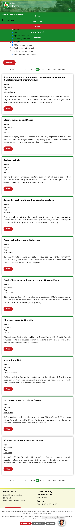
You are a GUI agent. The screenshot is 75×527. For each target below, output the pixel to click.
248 (40, 70)
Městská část (9, 93)
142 (26, 70)
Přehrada (8, 213)
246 (34, 70)
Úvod (37, 16)
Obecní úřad (37, 21)
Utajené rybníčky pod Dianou (18, 121)
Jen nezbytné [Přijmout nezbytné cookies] (38, 523)
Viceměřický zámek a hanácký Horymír (23, 441)
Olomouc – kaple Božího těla (18, 321)
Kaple (6, 333)
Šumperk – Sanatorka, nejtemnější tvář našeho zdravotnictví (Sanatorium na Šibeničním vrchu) (34, 79)
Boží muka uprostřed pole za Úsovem (23, 401)
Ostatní (17, 42)
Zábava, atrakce (10, 373)
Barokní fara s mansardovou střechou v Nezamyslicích (31, 281)
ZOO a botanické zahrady (25, 54)
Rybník (7, 133)
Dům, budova (10, 293)
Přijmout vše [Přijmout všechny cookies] (25, 523)
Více (8, 109)
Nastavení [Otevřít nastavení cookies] (50, 523)
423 (54, 70)
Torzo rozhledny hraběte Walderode (22, 241)
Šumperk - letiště (12, 361)
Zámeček (8, 453)
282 (48, 70)
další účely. (48, 513)
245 (31, 70)
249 (43, 70)
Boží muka (8, 413)
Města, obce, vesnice (23, 45)
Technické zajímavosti (24, 48)
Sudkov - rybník (12, 161)
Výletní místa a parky (23, 51)
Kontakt (37, 38)
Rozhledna (8, 253)
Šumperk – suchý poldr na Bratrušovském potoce (29, 201)
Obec (37, 27)
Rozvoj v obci (37, 32)
